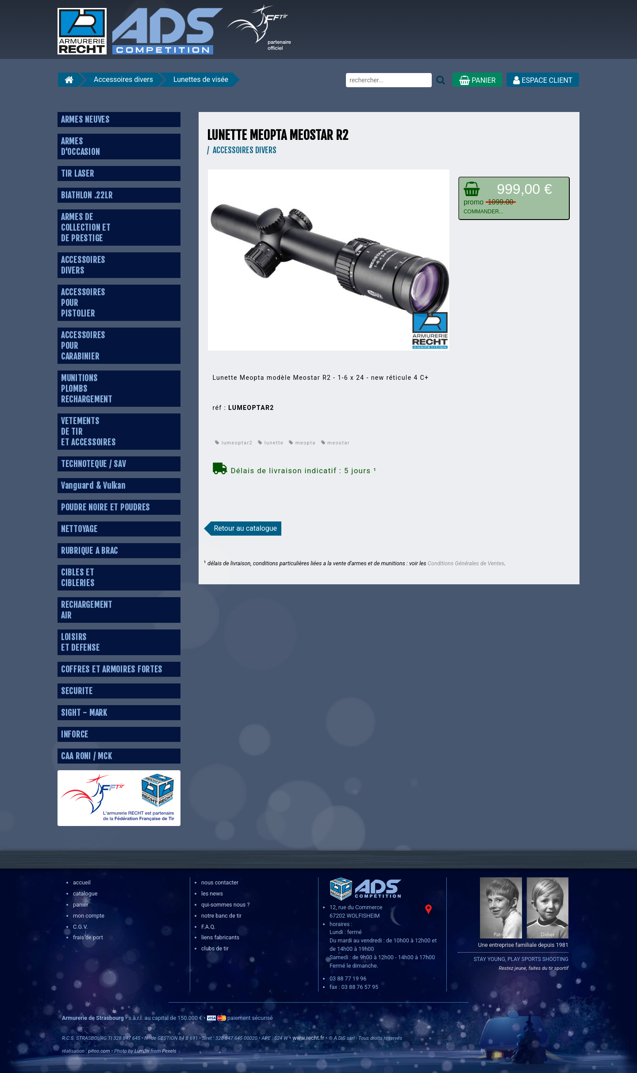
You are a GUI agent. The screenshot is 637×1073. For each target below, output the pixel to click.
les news (212, 893)
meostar (335, 443)
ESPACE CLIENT (542, 80)
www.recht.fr (308, 1037)
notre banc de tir (221, 915)
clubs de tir (215, 948)
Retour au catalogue (245, 528)
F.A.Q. (208, 926)
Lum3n (142, 1051)
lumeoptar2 (234, 443)
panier (80, 904)
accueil (82, 882)
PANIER (477, 80)
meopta (302, 443)
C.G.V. (80, 926)
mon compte (88, 915)
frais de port (88, 937)
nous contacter (219, 882)
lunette (271, 443)
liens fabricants (220, 937)
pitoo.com (99, 1051)
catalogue (85, 893)
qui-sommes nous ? (225, 904)
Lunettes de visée (200, 79)
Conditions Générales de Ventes (466, 563)
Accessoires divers (123, 79)
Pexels (169, 1051)
